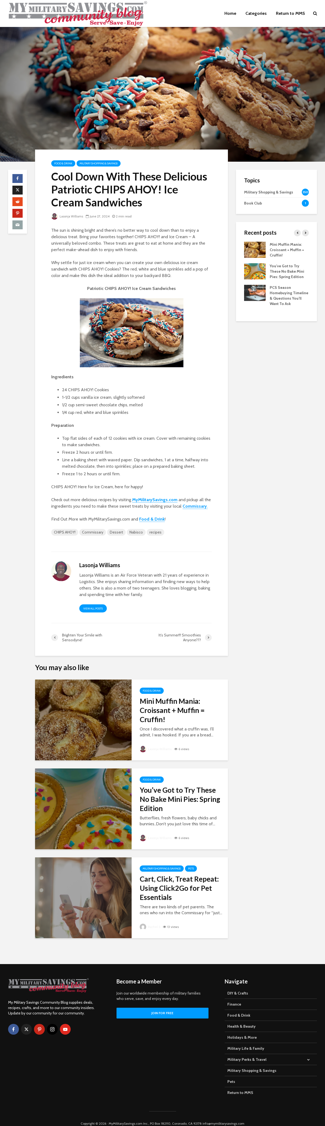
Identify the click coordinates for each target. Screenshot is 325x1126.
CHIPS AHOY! (65, 532)
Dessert (116, 532)
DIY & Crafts (237, 983)
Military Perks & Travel (246, 1049)
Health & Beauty (241, 1016)
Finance (234, 994)
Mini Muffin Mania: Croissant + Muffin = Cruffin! (172, 710)
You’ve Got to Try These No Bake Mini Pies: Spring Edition (180, 799)
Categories (256, 13)
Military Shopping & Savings (99, 163)
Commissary (92, 532)
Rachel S (150, 927)
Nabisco (136, 532)
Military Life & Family (245, 1038)
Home (230, 13)
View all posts (93, 608)
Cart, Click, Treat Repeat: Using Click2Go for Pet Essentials (179, 888)
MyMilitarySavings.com (154, 499)
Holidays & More (242, 1027)
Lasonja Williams (67, 216)
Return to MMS (290, 13)
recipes (155, 532)
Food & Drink (63, 163)
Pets (191, 868)
